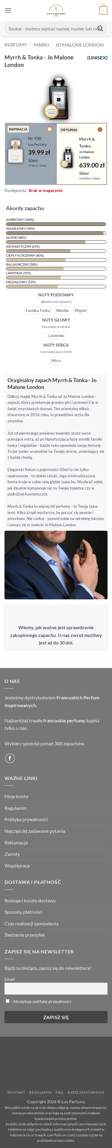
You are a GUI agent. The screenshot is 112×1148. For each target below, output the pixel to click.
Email (9, 979)
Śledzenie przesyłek (24, 935)
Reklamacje (16, 842)
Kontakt (16, 1092)
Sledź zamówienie (86, 1092)
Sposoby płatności (23, 912)
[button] (8, 10)
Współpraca (17, 865)
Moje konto (16, 796)
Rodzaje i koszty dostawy (30, 900)
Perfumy (15, 44)
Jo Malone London (79, 44)
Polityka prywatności (26, 819)
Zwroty (12, 854)
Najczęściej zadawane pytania (34, 831)
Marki (41, 44)
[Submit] (100, 28)
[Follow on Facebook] (10, 758)
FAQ (59, 1092)
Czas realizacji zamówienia (31, 923)
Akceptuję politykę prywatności (42, 1001)
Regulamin (15, 808)
